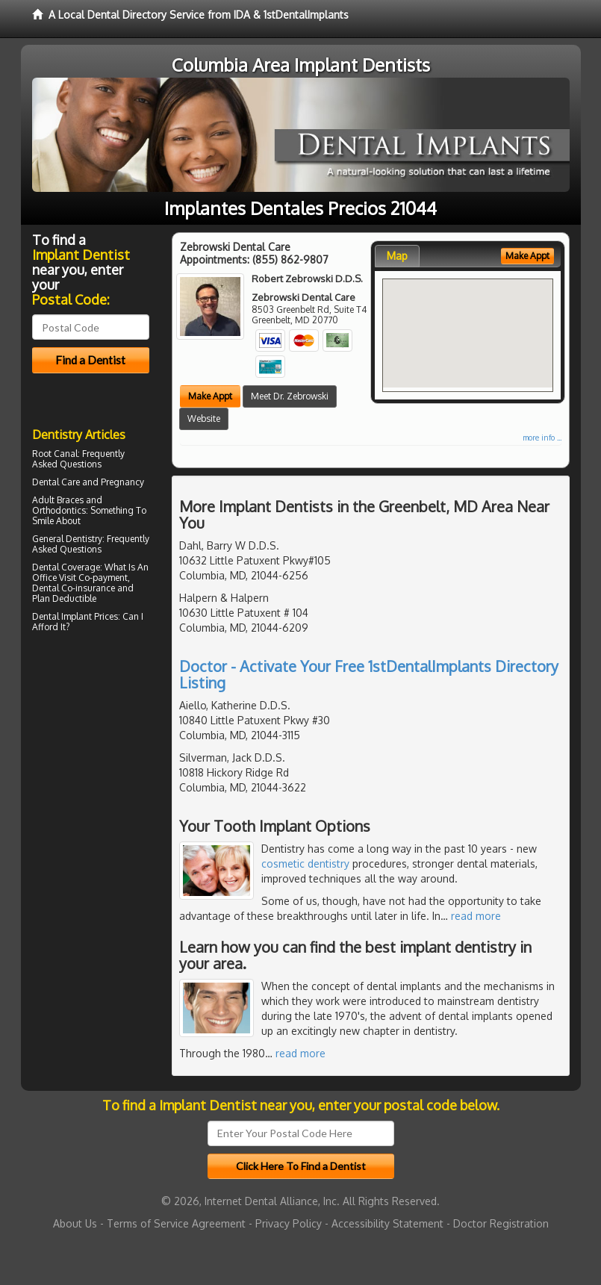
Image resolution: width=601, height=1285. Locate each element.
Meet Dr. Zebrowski (289, 396)
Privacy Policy (288, 1223)
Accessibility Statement (387, 1223)
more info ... (542, 437)
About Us (75, 1223)
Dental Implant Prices (75, 616)
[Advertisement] (108, 767)
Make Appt (210, 396)
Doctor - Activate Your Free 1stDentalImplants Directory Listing (368, 674)
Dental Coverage (66, 567)
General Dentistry (67, 538)
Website (203, 418)
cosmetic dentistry (305, 863)
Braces (70, 499)
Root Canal (55, 453)
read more (476, 915)
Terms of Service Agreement (176, 1223)
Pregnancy (122, 482)
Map (397, 255)
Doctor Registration (501, 1223)
